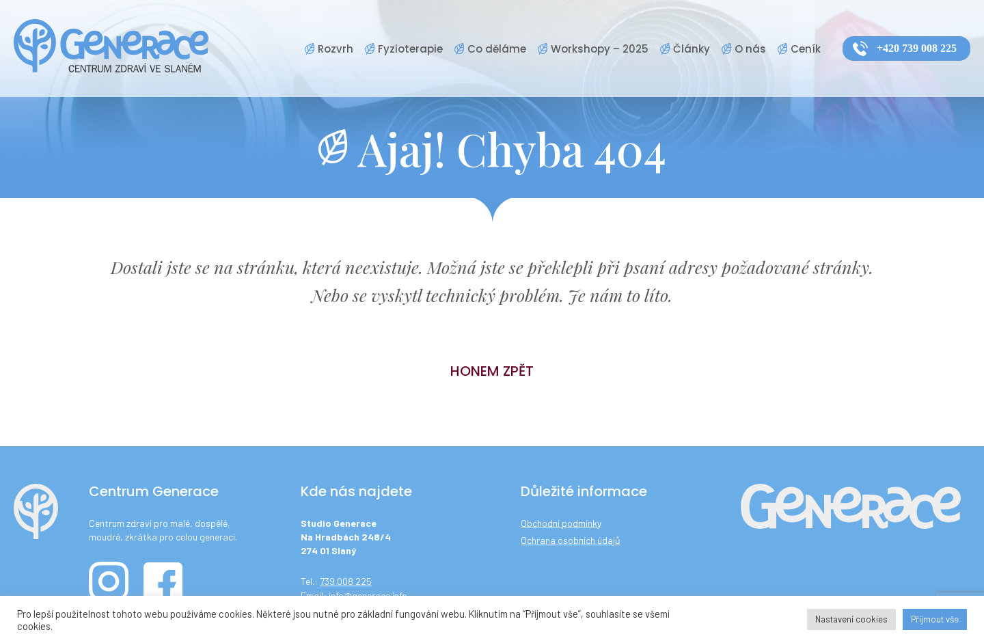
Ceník (806, 49)
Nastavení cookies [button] (851, 619)
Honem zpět (492, 371)
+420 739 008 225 (917, 48)
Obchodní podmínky (561, 523)
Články (691, 49)
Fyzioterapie (410, 49)
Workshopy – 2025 (599, 49)
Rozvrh (335, 49)
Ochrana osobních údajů (570, 540)
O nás (750, 49)
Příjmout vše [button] (935, 619)
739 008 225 (346, 581)
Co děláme (496, 49)
